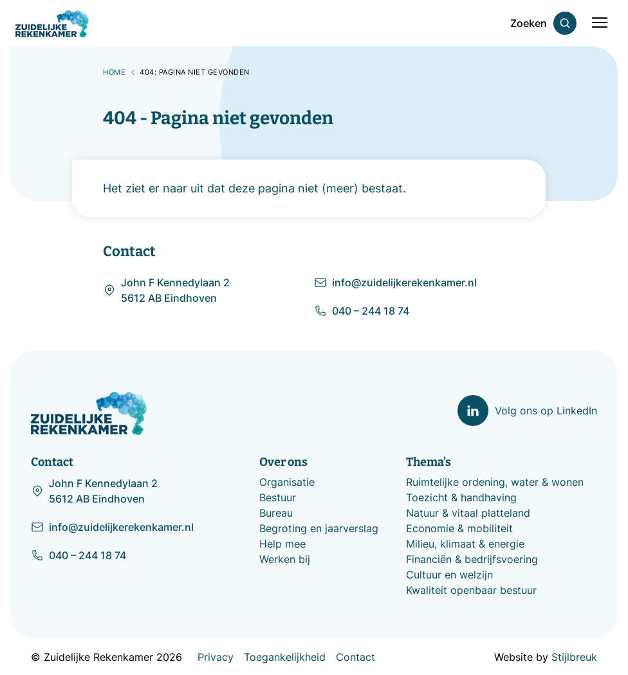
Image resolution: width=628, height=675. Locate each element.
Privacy (216, 657)
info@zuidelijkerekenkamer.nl (395, 282)
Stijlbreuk (574, 657)
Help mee (282, 543)
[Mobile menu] (600, 22)
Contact (355, 657)
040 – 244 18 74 (361, 311)
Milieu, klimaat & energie (465, 543)
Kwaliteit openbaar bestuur (471, 590)
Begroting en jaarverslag (318, 528)
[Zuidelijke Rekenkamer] (52, 23)
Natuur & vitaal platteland (468, 512)
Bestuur (277, 497)
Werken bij (284, 559)
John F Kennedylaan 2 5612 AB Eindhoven (166, 290)
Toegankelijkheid (285, 657)
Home (114, 72)
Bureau (276, 512)
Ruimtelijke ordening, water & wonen (495, 482)
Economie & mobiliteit (459, 528)
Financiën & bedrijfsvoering (472, 559)
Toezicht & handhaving (461, 497)
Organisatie (287, 482)
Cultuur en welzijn (449, 574)
